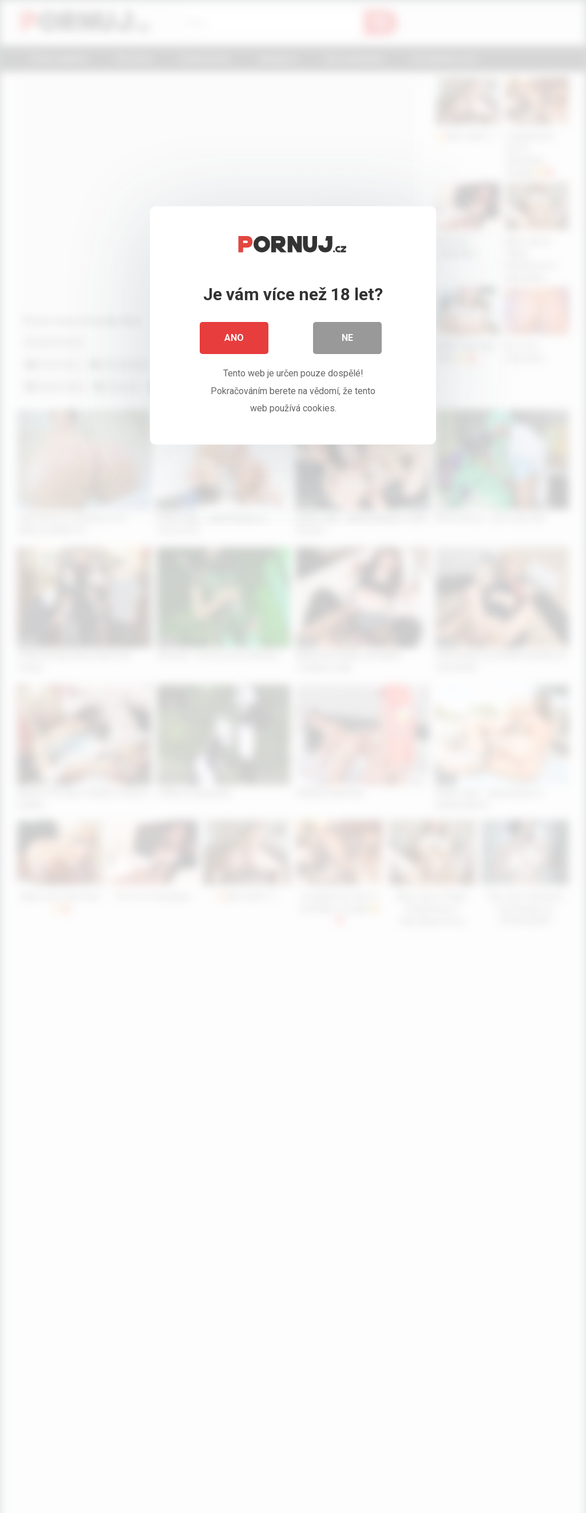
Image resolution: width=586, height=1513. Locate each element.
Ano (234, 337)
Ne (347, 337)
